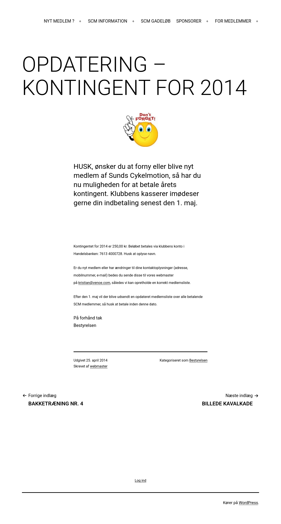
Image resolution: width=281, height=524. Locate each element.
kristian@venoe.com (94, 283)
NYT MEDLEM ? (59, 21)
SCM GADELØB (156, 21)
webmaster (99, 366)
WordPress (248, 502)
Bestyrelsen (198, 360)
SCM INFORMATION (107, 21)
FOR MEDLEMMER (233, 21)
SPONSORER (188, 21)
